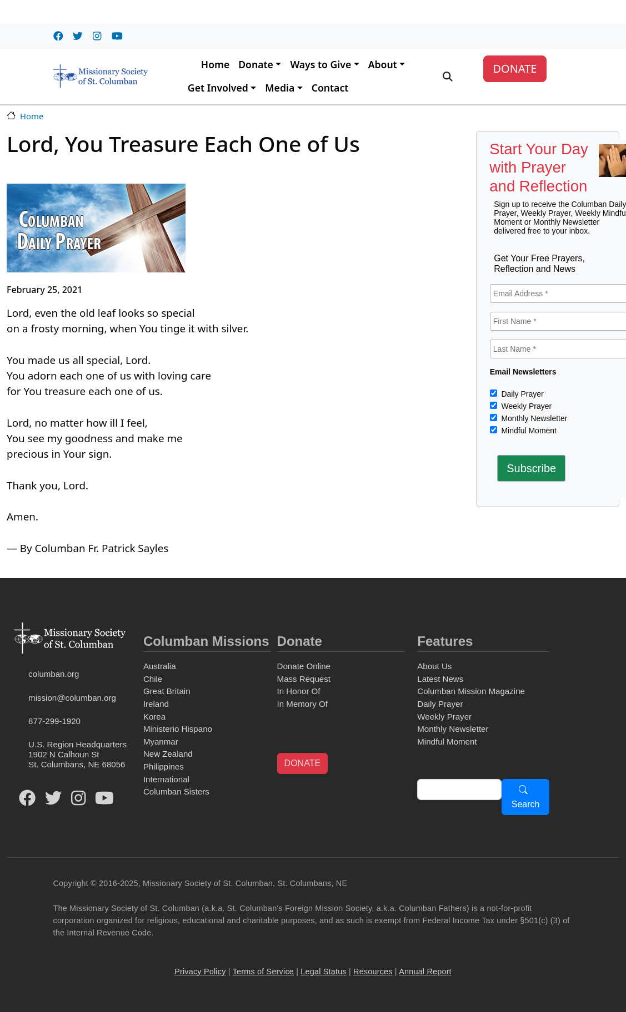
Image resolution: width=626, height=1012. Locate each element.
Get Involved (218, 87)
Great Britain (167, 691)
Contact (330, 87)
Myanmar (160, 741)
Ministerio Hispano (177, 728)
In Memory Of (302, 704)
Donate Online (303, 666)
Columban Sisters (176, 791)
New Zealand (168, 753)
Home (215, 64)
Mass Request (303, 679)
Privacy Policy (200, 971)
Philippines (163, 766)
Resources (373, 971)
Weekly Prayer (525, 406)
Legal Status (323, 971)
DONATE (515, 68)
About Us (434, 666)
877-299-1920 (54, 721)
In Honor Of (298, 691)
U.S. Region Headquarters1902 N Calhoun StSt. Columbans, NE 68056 (77, 754)
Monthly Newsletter (533, 418)
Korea (154, 716)
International (166, 779)
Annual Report (425, 971)
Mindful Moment (528, 430)
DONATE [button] (302, 763)
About (382, 64)
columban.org (53, 674)
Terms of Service (263, 971)
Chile (152, 679)
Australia (159, 666)
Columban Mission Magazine (471, 691)
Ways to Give (320, 64)
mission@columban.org (72, 697)
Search (526, 804)
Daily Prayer (521, 393)
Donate (255, 64)
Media (279, 87)
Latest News (440, 679)
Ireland (156, 704)
